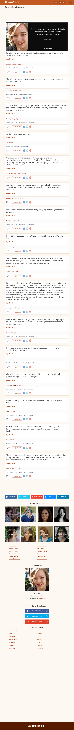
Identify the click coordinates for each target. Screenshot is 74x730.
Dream (39, 642)
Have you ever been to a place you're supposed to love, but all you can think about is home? (35, 349)
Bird (19, 221)
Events (18, 173)
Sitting (13, 333)
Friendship (12, 636)
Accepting (14, 198)
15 (10, 177)
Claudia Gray (13, 554)
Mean (7, 411)
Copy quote (17, 72)
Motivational (13, 639)
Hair (11, 440)
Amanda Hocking (42, 551)
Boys (7, 440)
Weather (21, 308)
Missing (13, 385)
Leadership (12, 642)
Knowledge (12, 648)
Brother (12, 468)
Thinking (8, 64)
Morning (8, 119)
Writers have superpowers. (18, 134)
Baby (7, 468)
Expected (14, 64)
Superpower (9, 143)
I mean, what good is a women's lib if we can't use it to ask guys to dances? (34, 401)
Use (14, 411)
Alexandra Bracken (14, 559)
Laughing (14, 221)
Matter (17, 272)
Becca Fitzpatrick (42, 546)
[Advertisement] (37, 15)
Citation (42, 598)
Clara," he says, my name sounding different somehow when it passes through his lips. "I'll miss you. (33, 375)
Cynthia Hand (10, 59)
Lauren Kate (12, 546)
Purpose (23, 173)
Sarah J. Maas (13, 551)
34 (10, 98)
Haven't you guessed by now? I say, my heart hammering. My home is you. (35, 237)
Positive (11, 645)
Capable (20, 64)
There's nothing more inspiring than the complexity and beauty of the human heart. (34, 80)
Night (17, 119)
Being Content (22, 198)
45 (10, 72)
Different (18, 385)
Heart (7, 90)
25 (10, 126)
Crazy (13, 119)
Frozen (8, 272)
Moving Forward (11, 308)
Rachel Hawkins (13, 556)
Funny (10, 633)
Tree (14, 440)
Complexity (13, 90)
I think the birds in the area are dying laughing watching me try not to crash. (35, 211)
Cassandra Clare (42, 559)
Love (7, 247)
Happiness (40, 648)
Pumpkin (18, 333)
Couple (8, 333)
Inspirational (13, 631)
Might (12, 272)
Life (38, 636)
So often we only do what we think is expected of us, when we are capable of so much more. (34, 54)
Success (39, 633)
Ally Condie (40, 548)
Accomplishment (11, 173)
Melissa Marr (41, 554)
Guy (11, 411)
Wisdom (39, 639)
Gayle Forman (41, 556)
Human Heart (21, 90)
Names (8, 385)
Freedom (39, 645)
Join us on (37, 611)
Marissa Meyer (13, 548)
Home (11, 247)
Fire (17, 308)
